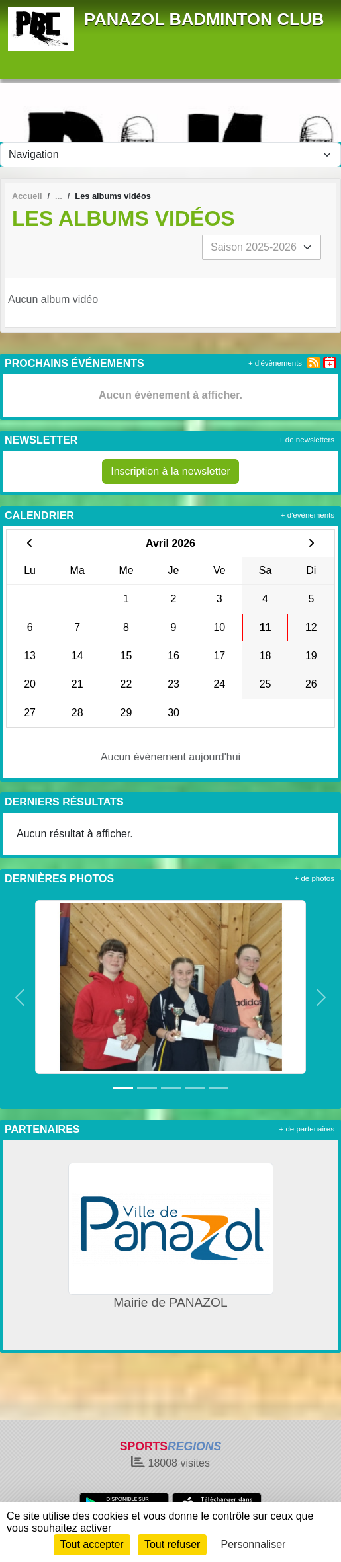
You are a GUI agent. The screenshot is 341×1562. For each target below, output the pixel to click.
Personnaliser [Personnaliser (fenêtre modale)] (253, 1544)
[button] (20, 997)
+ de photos (314, 878)
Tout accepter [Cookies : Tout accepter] (92, 1544)
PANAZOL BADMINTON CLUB (204, 19)
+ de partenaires (306, 1129)
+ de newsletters (306, 440)
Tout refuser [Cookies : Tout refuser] (172, 1544)
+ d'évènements (275, 363)
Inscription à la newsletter (170, 471)
